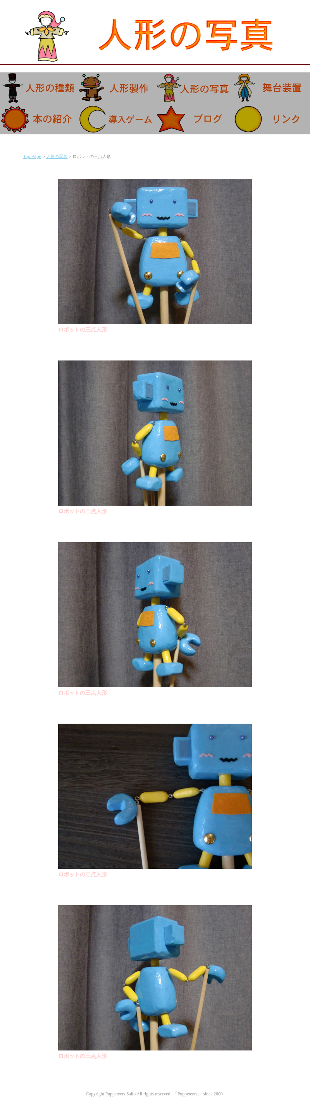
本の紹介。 (39, 118)
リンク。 (271, 118)
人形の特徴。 (39, 87)
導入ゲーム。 (116, 118)
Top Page (32, 156)
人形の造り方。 (116, 87)
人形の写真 (56, 156)
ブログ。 (193, 118)
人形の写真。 (193, 87)
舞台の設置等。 (271, 87)
